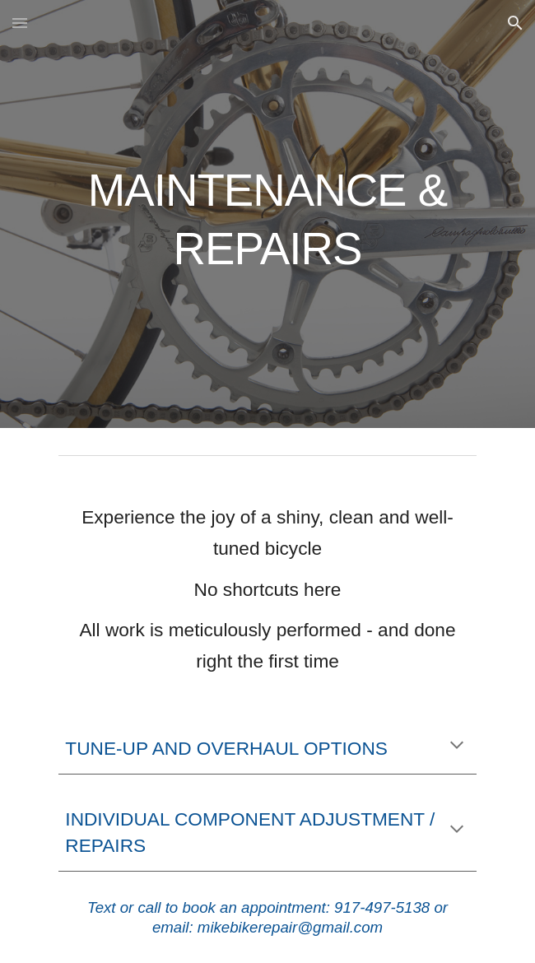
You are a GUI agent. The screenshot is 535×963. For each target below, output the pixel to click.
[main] (267, 213)
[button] (20, 22)
